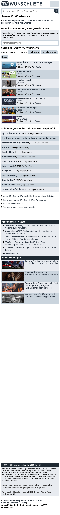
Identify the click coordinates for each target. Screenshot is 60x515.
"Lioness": (30, 249)
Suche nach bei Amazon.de (24, 200)
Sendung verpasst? (10, 503)
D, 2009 (37, 143)
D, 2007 (32, 134)
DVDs (23, 503)
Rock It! (5, 147)
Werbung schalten (31, 485)
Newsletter (33, 487)
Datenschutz (47, 485)
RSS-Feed (34, 492)
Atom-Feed (46, 492)
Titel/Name (33, 52)
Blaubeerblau (8, 156)
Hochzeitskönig (9, 175)
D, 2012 (24, 166)
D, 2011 (24, 157)
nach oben (7, 500)
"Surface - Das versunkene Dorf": (27, 243)
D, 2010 (24, 152)
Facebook (6, 492)
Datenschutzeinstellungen (14, 487)
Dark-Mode (9, 494)
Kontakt (17, 485)
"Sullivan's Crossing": (30, 226)
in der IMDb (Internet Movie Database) (29, 196)
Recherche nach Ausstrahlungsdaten (19, 207)
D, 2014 (27, 176)
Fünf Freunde (8, 166)
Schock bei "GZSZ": (28, 232)
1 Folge (36, 76)
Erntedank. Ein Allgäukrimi (15, 142)
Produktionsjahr (49, 52)
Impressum (7, 485)
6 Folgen (36, 103)
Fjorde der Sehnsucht (12, 133)
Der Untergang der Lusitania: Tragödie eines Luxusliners (30, 138)
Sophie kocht (8, 184)
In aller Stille (8, 152)
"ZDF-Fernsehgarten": (30, 237)
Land (4, 57)
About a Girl (8, 180)
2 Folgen (36, 85)
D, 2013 (21, 171)
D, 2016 (34, 190)
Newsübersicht (11, 253)
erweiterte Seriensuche (13, 203)
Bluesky (16, 492)
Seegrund (6, 170)
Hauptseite (20, 500)
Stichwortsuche (35, 500)
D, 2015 (23, 180)
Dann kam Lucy (9, 161)
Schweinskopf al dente (13, 189)
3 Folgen (36, 67)
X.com (25, 492)
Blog (42, 487)
